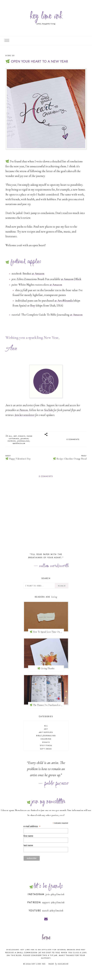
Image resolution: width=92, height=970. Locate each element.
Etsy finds (46, 745)
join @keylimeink (55, 894)
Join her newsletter (25, 415)
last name (28, 845)
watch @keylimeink (52, 910)
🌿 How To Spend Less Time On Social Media (47, 632)
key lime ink (46, 16)
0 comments (73, 439)
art (15, 436)
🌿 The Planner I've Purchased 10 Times (47, 705)
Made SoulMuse (59, 964)
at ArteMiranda (64, 300)
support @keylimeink (53, 902)
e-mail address (32, 826)
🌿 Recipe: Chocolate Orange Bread (67, 457)
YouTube (48, 410)
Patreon (34, 902)
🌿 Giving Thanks (46, 668)
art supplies (46, 732)
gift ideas (46, 749)
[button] (46, 435)
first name (28, 836)
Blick (78, 279)
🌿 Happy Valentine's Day (24, 457)
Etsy (32, 305)
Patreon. (24, 410)
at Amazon (38, 273)
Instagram (37, 894)
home (46, 938)
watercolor (19, 443)
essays (21, 436)
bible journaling (46, 735)
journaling (23, 441)
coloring (46, 739)
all (10, 436)
